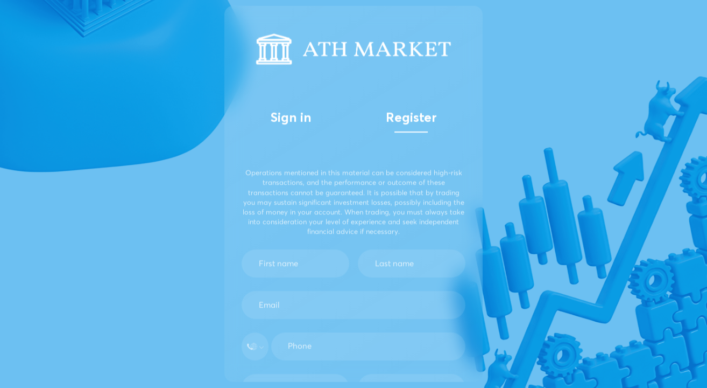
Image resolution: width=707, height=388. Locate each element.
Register (411, 118)
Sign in (291, 118)
